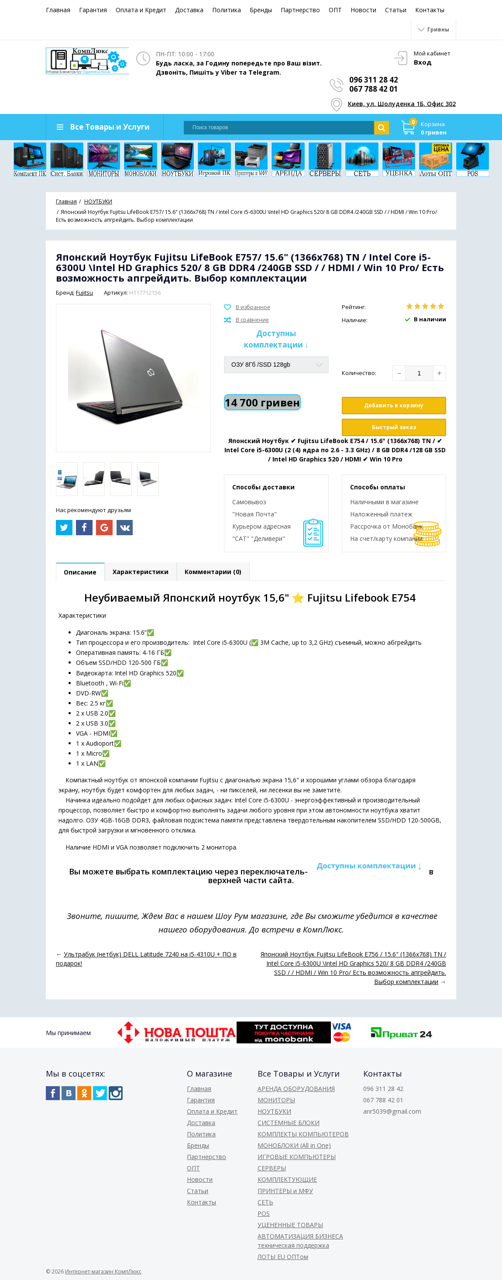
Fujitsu (84, 292)
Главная (58, 10)
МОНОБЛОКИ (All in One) (294, 1145)
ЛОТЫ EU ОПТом (283, 1256)
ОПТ (335, 10)
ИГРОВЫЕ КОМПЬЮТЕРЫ (297, 1157)
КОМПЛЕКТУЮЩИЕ (287, 1179)
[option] (66, 479)
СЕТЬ (265, 1202)
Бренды (261, 10)
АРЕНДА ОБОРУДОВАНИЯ (296, 1088)
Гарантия (93, 10)
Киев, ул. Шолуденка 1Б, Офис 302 (402, 104)
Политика (226, 10)
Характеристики (141, 572)
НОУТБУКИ (274, 1111)
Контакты (429, 10)
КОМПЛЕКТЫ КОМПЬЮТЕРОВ (303, 1134)
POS (264, 1213)
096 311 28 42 (374, 80)
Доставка (189, 10)
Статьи (395, 10)
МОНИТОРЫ (276, 1100)
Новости (363, 10)
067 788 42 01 (374, 89)
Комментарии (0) (214, 572)
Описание (80, 572)
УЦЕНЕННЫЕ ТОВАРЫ (290, 1225)
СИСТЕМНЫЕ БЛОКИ (289, 1122)
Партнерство (300, 10)
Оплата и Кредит (141, 10)
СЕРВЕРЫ (272, 1168)
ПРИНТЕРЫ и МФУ (285, 1191)
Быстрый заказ (394, 427)
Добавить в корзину (393, 405)
